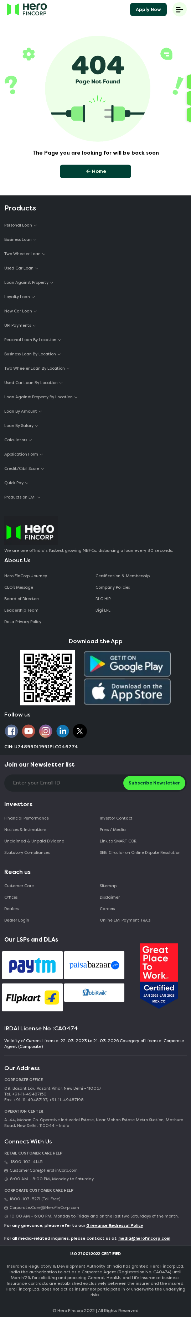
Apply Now (148, 9)
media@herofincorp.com (144, 1238)
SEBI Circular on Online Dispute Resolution (140, 852)
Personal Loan (18, 225)
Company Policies (113, 587)
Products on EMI (20, 497)
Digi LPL (104, 610)
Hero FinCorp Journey (25, 576)
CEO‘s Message (18, 587)
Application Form (21, 454)
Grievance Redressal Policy (114, 1225)
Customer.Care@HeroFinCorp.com (41, 1170)
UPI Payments (17, 325)
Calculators (15, 440)
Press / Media (113, 829)
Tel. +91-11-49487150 (25, 1094)
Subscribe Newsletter (154, 783)
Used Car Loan (18, 268)
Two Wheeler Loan (22, 254)
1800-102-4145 (23, 1162)
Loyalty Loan (17, 297)
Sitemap (108, 886)
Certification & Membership (123, 576)
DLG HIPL (105, 599)
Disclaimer (110, 897)
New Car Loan (18, 311)
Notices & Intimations (25, 829)
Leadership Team (21, 610)
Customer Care (19, 886)
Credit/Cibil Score (21, 468)
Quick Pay (14, 483)
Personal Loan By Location (30, 339)
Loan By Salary (18, 425)
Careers (107, 909)
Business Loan (18, 239)
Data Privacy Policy (22, 621)
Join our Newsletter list (39, 764)
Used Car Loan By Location (31, 382)
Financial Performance (26, 818)
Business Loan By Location (30, 354)
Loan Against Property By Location (38, 397)
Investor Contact (116, 818)
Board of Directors (21, 599)
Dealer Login (16, 920)
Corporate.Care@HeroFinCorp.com (41, 1207)
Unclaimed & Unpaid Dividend (34, 841)
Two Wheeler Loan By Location (34, 368)
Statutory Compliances (27, 852)
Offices (10, 897)
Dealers (11, 909)
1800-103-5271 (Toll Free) (32, 1199)
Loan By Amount (20, 411)
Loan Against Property (26, 282)
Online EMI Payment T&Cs (125, 920)
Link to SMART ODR (118, 841)
